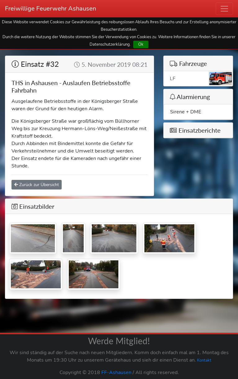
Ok (140, 44)
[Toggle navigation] (224, 8)
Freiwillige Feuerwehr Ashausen (50, 8)
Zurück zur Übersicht (36, 185)
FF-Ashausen (116, 372)
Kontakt (204, 360)
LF (201, 78)
